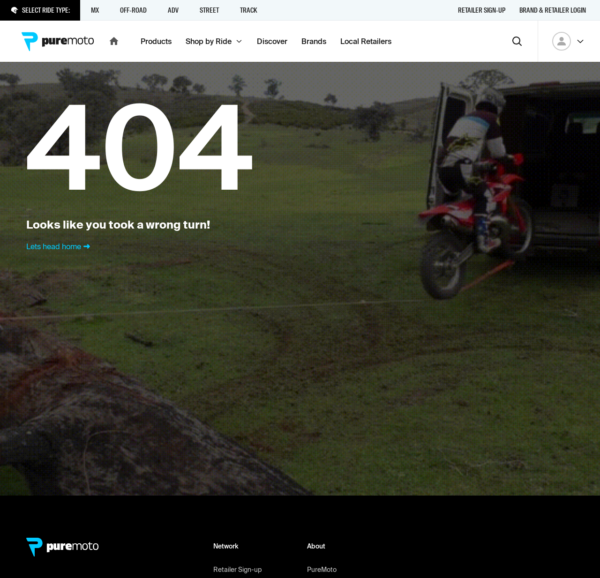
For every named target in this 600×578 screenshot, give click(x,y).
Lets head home (59, 246)
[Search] (517, 41)
